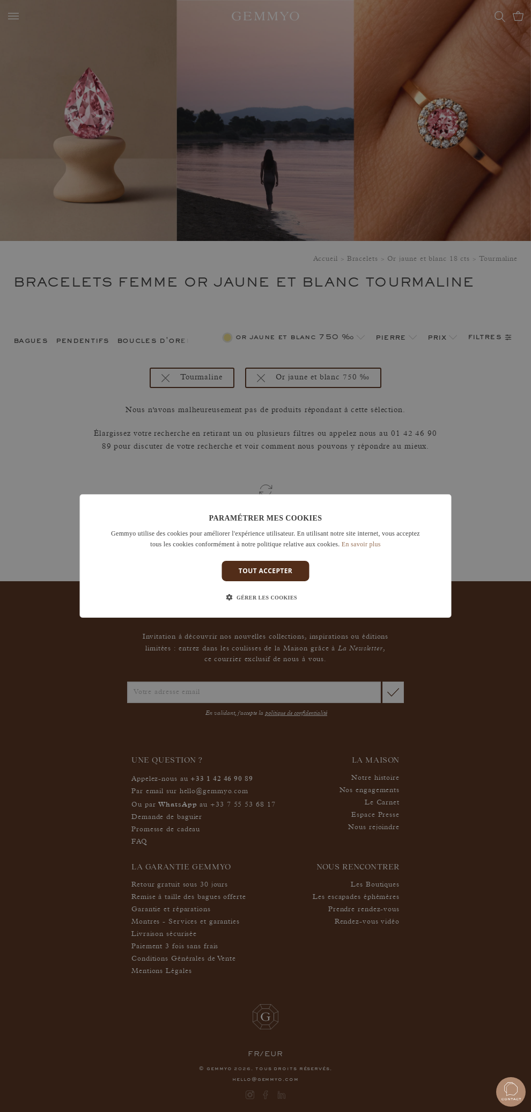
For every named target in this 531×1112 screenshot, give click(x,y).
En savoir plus (361, 544)
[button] (265, 598)
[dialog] (266, 556)
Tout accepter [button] (265, 570)
